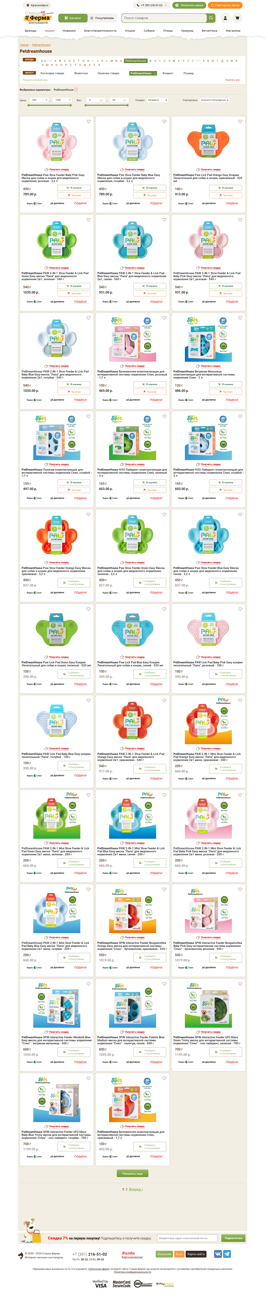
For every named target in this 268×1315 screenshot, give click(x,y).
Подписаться (232, 1259)
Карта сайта (196, 1275)
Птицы (168, 30)
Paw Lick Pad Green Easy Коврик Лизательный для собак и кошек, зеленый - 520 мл (56, 685)
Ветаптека (209, 30)
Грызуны (187, 30)
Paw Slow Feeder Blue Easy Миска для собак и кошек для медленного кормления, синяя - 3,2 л (206, 592)
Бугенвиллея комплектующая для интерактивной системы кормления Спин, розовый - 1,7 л (132, 395)
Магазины (233, 30)
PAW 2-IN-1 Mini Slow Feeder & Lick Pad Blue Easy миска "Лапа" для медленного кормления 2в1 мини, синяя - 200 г (131, 872)
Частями (76, 189)
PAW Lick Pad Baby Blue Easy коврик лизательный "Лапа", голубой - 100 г (56, 777)
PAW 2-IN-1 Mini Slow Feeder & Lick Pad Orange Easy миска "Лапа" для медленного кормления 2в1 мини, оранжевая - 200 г (207, 778)
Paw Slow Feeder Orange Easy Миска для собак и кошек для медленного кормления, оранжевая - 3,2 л (56, 592)
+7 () (89, 1275)
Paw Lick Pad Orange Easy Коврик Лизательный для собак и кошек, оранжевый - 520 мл (207, 171)
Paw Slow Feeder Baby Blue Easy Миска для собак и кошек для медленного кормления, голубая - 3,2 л (128, 171)
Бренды (30, 30)
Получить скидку (59, 163)
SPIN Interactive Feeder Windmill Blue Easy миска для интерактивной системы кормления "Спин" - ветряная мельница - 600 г (57, 1061)
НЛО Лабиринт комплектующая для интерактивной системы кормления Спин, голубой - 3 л (208, 493)
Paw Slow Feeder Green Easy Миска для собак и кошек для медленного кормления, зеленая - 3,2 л (131, 592)
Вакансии (164, 1275)
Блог (179, 1275)
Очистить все (232, 80)
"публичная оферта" (99, 1290)
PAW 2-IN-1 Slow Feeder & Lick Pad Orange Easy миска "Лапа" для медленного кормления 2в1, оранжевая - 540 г (130, 778)
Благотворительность (100, 30)
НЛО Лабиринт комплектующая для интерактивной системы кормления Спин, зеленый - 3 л (132, 493)
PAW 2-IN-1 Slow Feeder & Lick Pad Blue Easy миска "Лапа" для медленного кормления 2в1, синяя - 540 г (131, 297)
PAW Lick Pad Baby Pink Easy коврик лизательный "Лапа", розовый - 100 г (208, 685)
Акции (49, 30)
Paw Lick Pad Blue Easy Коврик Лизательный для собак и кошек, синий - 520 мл (130, 685)
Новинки (69, 30)
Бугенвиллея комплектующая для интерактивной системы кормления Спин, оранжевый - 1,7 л (130, 1156)
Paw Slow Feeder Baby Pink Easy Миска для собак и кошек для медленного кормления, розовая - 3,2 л (53, 171)
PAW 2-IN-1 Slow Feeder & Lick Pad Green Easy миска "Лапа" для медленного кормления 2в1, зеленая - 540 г (55, 297)
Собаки (149, 30)
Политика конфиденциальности (132, 1293)
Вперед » (136, 1211)
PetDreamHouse (64, 89)
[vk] (217, 1275)
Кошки (130, 30)
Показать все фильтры (35, 80)
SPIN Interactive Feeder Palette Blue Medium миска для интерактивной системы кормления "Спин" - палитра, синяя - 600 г (130, 1061)
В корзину (76, 181)
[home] (38, 17)
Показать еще (132, 1195)
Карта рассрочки (132, 1278)
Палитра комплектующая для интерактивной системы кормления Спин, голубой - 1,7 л (57, 493)
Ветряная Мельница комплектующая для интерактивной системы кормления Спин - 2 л (204, 395)
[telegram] (226, 1275)
